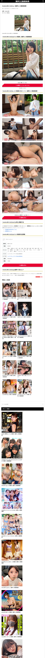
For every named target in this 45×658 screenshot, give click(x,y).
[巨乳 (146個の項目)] (19, 627)
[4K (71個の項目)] (2, 629)
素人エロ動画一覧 (15, 654)
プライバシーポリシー (23, 654)
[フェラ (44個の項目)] (30, 629)
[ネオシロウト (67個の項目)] (8, 629)
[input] (22, 361)
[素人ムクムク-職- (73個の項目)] (41, 627)
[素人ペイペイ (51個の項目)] (14, 629)
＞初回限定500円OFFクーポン (10, 229)
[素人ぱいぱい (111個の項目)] (23, 627)
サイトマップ (31, 654)
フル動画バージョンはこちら (22, 85)
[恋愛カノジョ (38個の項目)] (36, 630)
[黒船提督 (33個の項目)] (41, 632)
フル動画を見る (22, 217)
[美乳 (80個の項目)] (36, 627)
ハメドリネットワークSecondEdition (14, 256)
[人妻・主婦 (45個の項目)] (20, 629)
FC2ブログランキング (5, 644)
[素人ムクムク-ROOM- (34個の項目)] (19, 632)
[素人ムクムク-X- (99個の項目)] (32, 627)
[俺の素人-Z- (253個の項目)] (7, 627)
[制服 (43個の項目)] (34, 629)
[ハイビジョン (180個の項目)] (11, 627)
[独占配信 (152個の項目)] (16, 627)
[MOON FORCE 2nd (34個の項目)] (28, 632)
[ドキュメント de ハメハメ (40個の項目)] (18, 630)
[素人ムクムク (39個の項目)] (31, 630)
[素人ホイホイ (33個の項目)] (35, 632)
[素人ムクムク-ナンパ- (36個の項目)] (5, 632)
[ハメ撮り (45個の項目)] (25, 629)
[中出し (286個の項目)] (2, 627)
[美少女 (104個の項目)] (27, 627)
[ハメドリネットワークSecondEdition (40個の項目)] (7, 630)
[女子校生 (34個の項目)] (12, 632)
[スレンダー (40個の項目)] (25, 630)
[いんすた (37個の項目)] (41, 630)
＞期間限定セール (8, 231)
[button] (43, 360)
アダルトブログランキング (6, 642)
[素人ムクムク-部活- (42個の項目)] (40, 629)
